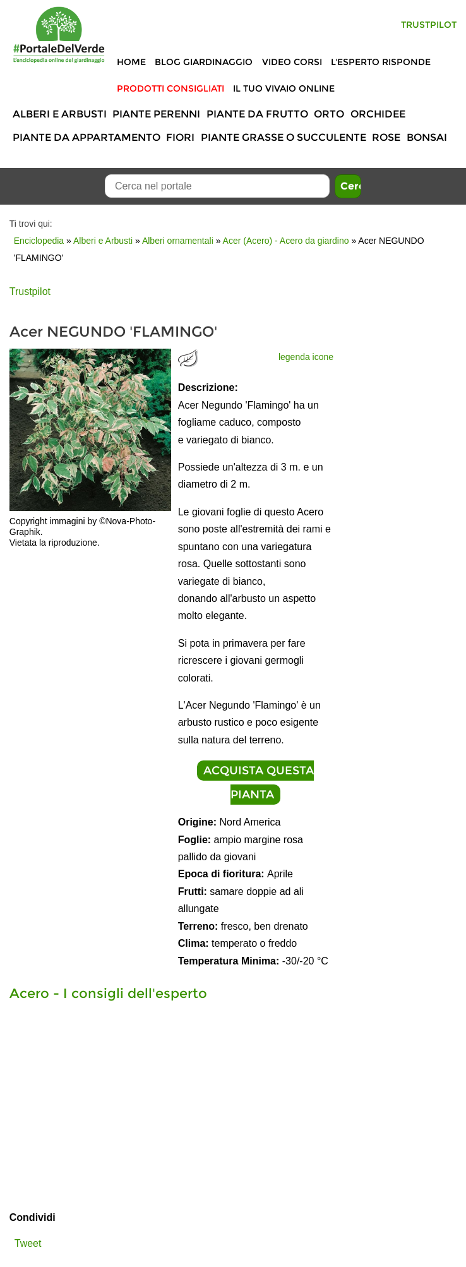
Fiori (180, 137)
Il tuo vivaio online (284, 88)
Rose (386, 137)
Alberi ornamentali (177, 241)
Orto (329, 114)
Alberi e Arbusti (60, 114)
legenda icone (305, 357)
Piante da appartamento (86, 137)
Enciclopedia (39, 241)
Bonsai (427, 137)
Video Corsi (292, 62)
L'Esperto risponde (381, 62)
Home (131, 62)
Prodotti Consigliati (170, 88)
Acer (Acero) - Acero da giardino (286, 241)
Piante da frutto (257, 114)
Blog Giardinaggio (204, 62)
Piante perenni (156, 114)
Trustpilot (429, 24)
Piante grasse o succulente (283, 137)
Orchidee (377, 114)
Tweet (28, 1243)
